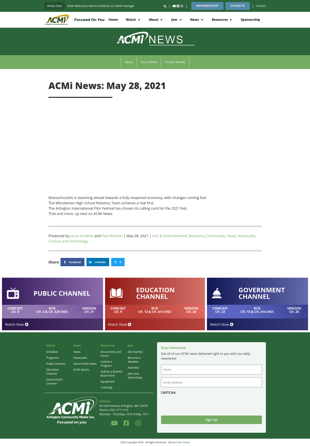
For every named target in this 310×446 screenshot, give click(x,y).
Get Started (135, 352)
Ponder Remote (175, 62)
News (231, 235)
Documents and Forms (111, 354)
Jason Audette (81, 235)
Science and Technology (68, 241)
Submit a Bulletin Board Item (112, 373)
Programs (52, 358)
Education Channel (52, 371)
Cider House (183, 442)
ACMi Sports (81, 369)
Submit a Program (106, 363)
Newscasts (246, 235)
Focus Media (149, 62)
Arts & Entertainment (169, 235)
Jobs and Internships (135, 375)
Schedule (52, 352)
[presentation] (191, 403)
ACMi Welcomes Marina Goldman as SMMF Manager (101, 6)
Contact (261, 6)
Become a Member (134, 360)
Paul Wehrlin (111, 235)
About (129, 62)
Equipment (108, 381)
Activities (133, 367)
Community (215, 235)
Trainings (107, 387)
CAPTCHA (168, 392)
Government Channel (54, 381)
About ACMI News (85, 364)
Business (196, 235)
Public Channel (55, 364)
